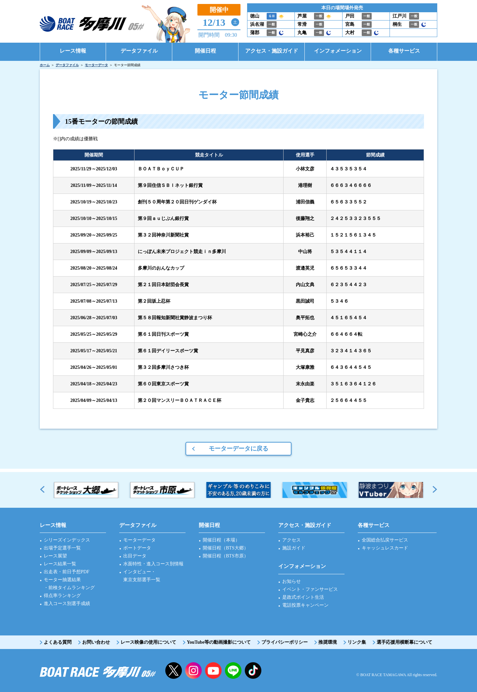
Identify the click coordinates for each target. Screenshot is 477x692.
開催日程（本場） (221, 540)
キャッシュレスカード (385, 547)
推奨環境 (327, 642)
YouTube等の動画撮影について (219, 642)
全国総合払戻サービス (385, 540)
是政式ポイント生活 (303, 597)
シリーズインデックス (67, 540)
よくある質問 (58, 642)
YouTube (213, 670)
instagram (193, 670)
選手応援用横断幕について (404, 642)
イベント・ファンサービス (310, 589)
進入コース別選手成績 (67, 603)
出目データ (134, 555)
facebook (253, 670)
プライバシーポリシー (284, 642)
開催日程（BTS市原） (225, 555)
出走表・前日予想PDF (66, 571)
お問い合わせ (96, 642)
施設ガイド (293, 547)
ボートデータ (137, 547)
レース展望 (55, 555)
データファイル (67, 65)
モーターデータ (96, 65)
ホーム (45, 65)
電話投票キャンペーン (305, 605)
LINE (233, 670)
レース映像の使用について (148, 642)
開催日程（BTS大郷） (225, 547)
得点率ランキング (62, 595)
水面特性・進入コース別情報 (153, 563)
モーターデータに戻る (238, 448)
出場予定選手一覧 (62, 547)
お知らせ (291, 581)
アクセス (291, 540)
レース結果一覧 (60, 563)
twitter (173, 670)
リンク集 (356, 642)
